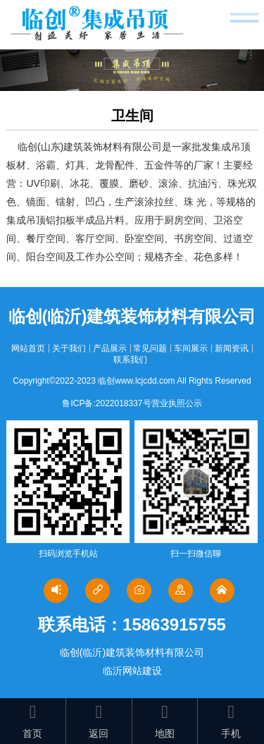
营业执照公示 (176, 403)
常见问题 (150, 348)
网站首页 (28, 348)
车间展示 (191, 348)
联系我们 (130, 360)
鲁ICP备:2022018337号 (106, 403)
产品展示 (110, 348)
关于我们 (69, 348)
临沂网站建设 (132, 670)
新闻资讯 (232, 348)
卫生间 (132, 115)
